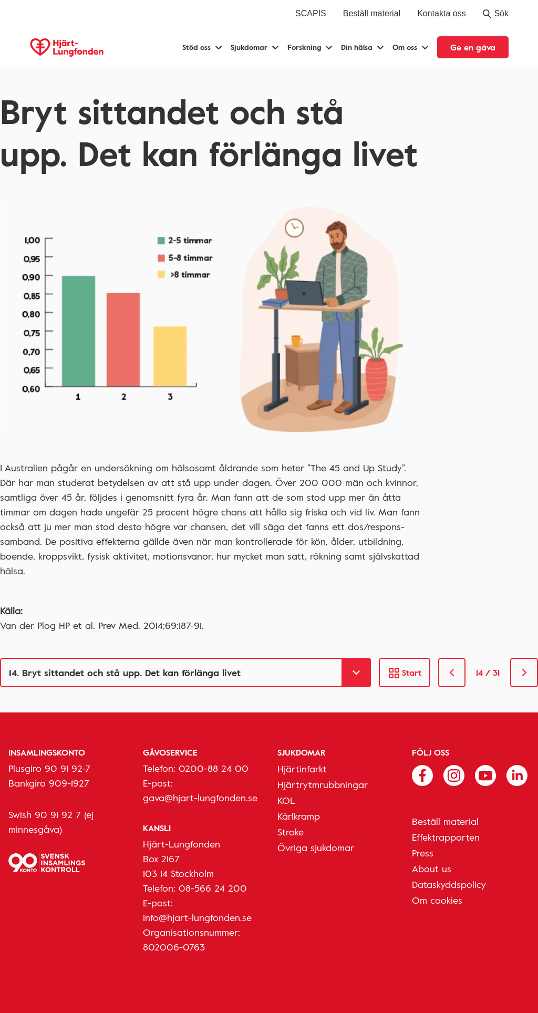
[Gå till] (185, 672)
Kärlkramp (298, 816)
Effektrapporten (446, 837)
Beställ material (371, 13)
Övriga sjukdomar (315, 847)
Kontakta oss (441, 13)
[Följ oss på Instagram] (453, 774)
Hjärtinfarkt (302, 769)
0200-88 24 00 (214, 768)
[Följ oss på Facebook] (422, 774)
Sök (496, 13)
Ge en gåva (472, 47)
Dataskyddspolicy (449, 884)
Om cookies (437, 900)
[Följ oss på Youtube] (485, 774)
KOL (286, 800)
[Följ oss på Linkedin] (516, 774)
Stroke (290, 832)
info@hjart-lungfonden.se (197, 917)
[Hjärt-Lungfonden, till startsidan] (66, 47)
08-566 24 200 (213, 888)
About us (431, 868)
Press (422, 853)
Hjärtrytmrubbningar (322, 784)
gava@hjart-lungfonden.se (200, 797)
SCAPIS (310, 13)
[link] (452, 672)
